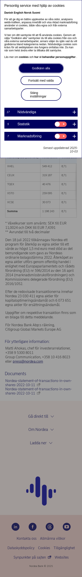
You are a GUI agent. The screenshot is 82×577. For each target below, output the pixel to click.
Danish (8, 12)
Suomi (36, 12)
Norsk (27, 12)
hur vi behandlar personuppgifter (55, 57)
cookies (24, 57)
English (18, 12)
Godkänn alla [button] (41, 68)
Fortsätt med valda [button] (41, 80)
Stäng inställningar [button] (38, 94)
